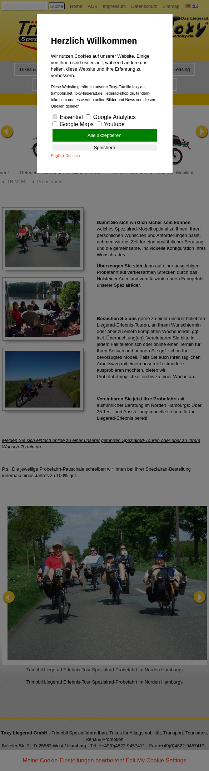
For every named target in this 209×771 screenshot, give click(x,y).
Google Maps (73, 124)
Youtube (111, 124)
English (57, 155)
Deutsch (72, 155)
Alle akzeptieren (104, 135)
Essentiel (68, 117)
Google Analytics (111, 117)
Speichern (104, 147)
